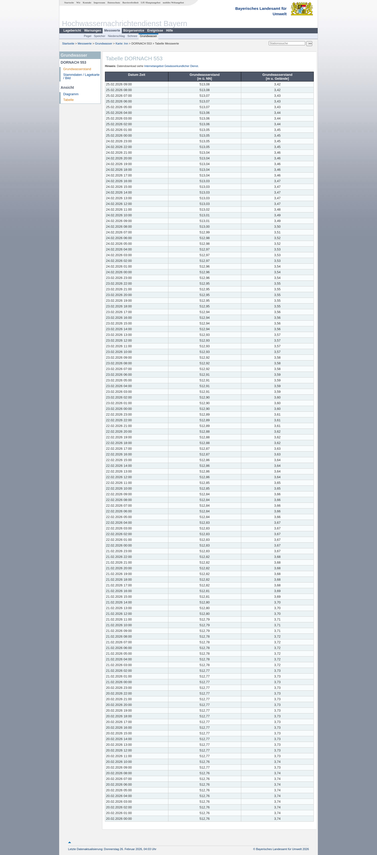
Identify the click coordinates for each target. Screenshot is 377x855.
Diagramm (71, 94)
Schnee (132, 36)
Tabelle (68, 100)
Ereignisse (155, 30)
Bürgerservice (133, 30)
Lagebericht (72, 30)
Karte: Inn (122, 43)
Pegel (87, 36)
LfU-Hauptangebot (150, 2)
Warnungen (92, 30)
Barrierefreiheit (131, 2)
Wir (78, 2)
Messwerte (112, 30)
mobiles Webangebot (173, 2)
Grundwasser (148, 36)
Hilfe (169, 30)
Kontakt (87, 2)
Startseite (69, 2)
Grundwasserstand (77, 69)
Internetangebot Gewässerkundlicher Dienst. (171, 66)
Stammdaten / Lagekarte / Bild (81, 76)
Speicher (99, 36)
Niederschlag (116, 36)
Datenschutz (114, 2)
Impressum (99, 2)
